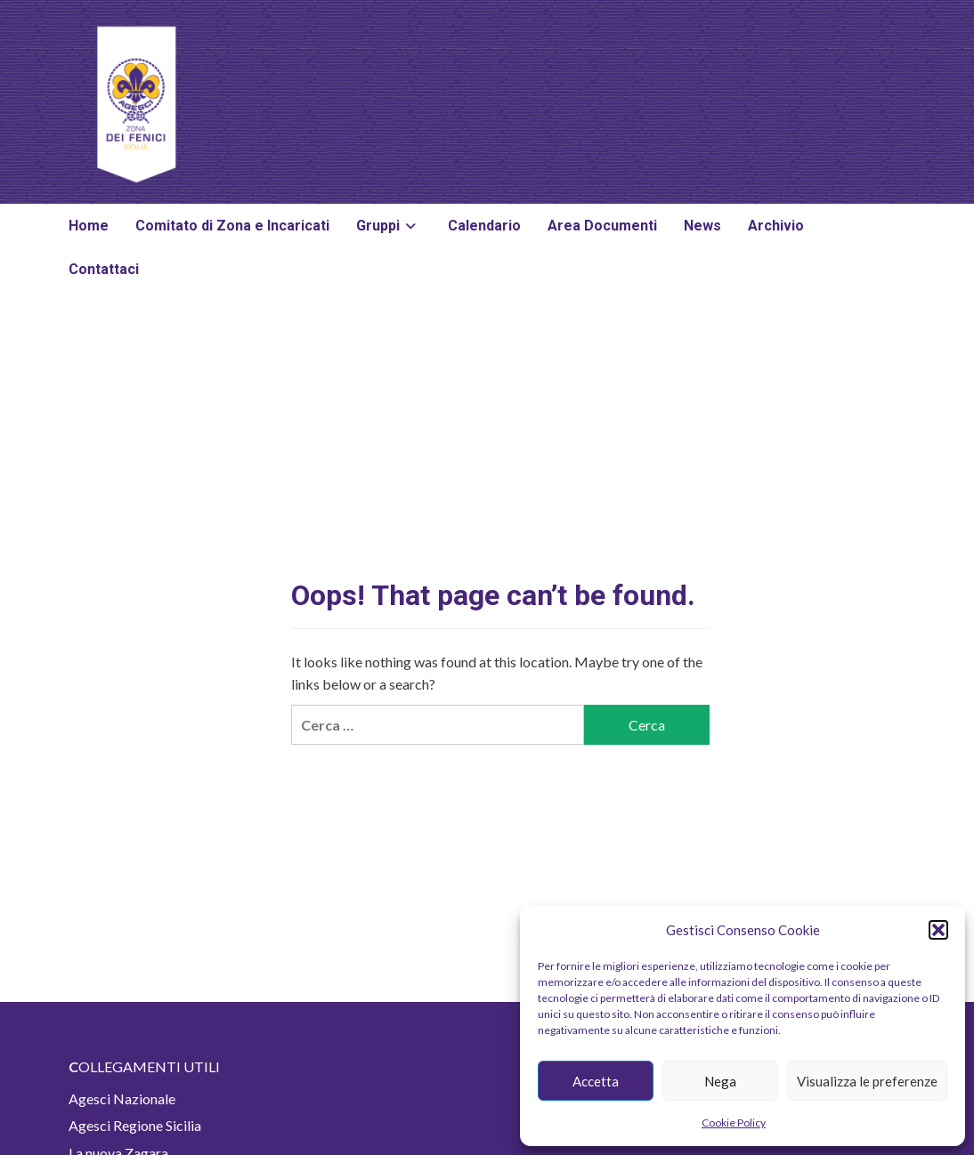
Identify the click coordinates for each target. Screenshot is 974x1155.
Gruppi (388, 225)
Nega (720, 1081)
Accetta (595, 1081)
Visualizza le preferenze (867, 1081)
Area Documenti (602, 225)
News (702, 225)
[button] (938, 930)
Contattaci (104, 269)
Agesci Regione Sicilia (135, 1125)
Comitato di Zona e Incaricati (232, 225)
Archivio (776, 225)
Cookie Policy (734, 1122)
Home (89, 225)
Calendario (484, 225)
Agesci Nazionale (122, 1098)
